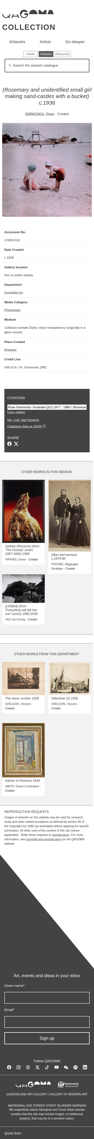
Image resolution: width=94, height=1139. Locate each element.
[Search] (47, 66)
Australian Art (13, 292)
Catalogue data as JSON (24, 426)
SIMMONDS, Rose (39, 114)
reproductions (60, 834)
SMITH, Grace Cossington (22, 786)
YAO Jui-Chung (15, 619)
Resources (62, 54)
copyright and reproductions (44, 839)
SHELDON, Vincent (17, 703)
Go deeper (75, 42)
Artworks (17, 42)
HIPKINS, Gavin (15, 559)
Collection (28, 27)
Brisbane (10, 350)
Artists (45, 42)
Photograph (12, 310)
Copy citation (16, 412)
